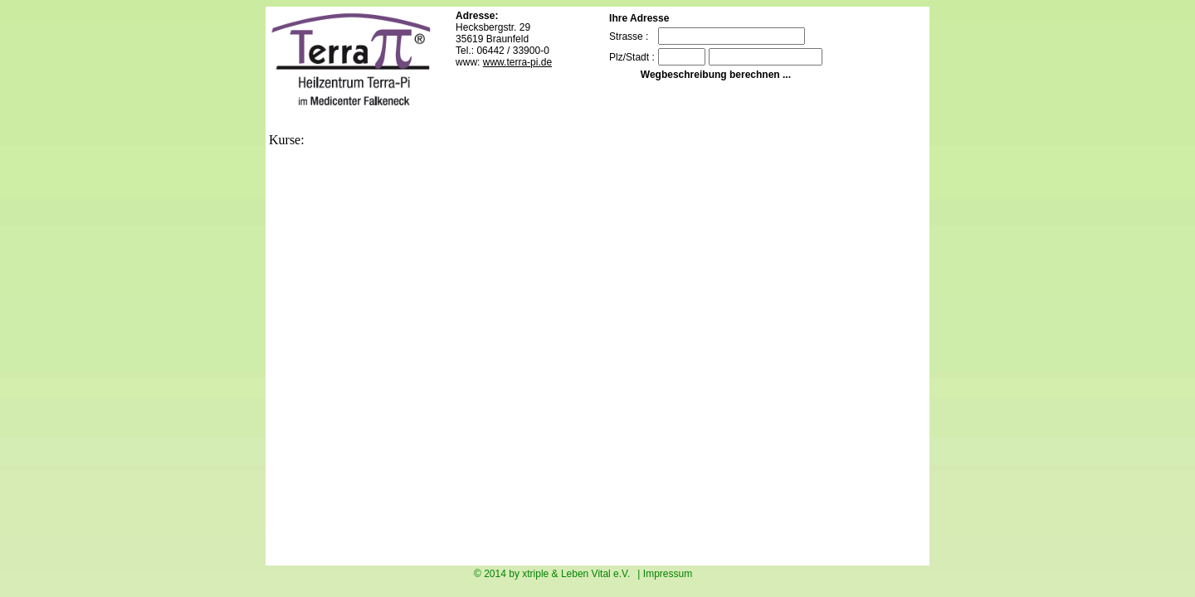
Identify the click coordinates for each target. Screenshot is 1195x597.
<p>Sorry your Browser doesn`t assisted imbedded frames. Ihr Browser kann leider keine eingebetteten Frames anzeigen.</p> (559, 355)
